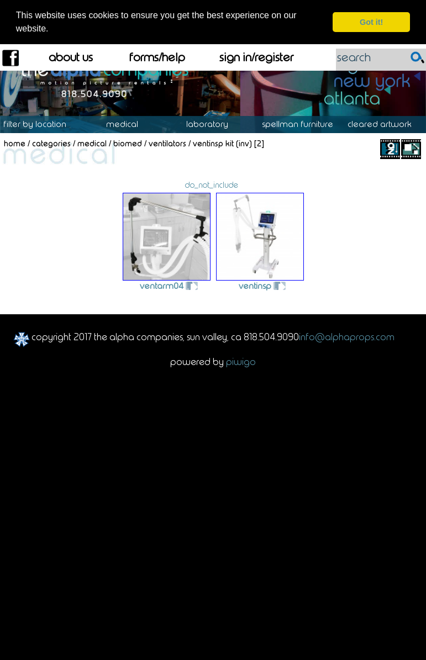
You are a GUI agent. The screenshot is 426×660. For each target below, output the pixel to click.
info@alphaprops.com (347, 335)
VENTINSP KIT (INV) (222, 143)
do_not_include (211, 184)
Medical (128, 124)
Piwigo (241, 360)
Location (42, 124)
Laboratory (213, 124)
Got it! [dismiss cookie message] (371, 22)
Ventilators (167, 143)
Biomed (127, 143)
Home (14, 143)
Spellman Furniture (303, 124)
